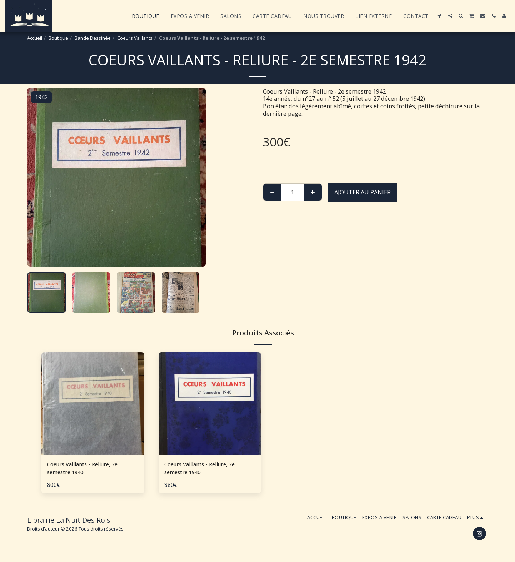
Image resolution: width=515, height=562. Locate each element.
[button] (440, 15)
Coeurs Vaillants (134, 38)
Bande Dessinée (93, 38)
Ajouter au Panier (362, 192)
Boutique (58, 38)
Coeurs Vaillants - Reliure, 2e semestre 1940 (86, 469)
